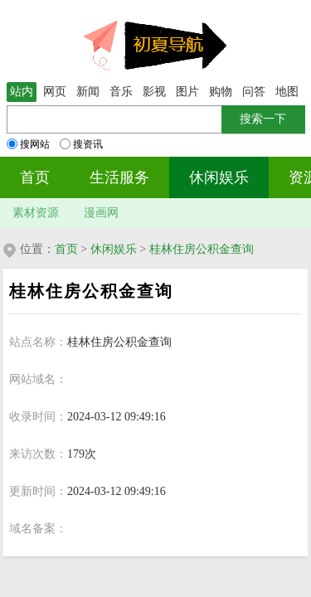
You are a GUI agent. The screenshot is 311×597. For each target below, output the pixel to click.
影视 (154, 91)
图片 (187, 91)
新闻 (88, 91)
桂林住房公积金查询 (201, 249)
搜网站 (28, 144)
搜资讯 (81, 144)
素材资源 (35, 212)
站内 (21, 91)
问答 (253, 91)
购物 (220, 91)
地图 (287, 91)
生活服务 (119, 177)
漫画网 (101, 212)
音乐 (121, 91)
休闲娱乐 (219, 177)
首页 (35, 177)
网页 (54, 91)
